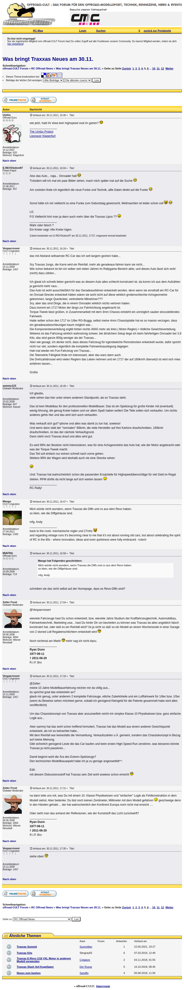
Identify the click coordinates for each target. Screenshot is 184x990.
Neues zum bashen (29, 973)
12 (162, 68)
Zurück (126, 68)
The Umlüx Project (41, 131)
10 (153, 68)
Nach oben (9, 160)
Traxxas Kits (24, 952)
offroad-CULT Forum (15, 68)
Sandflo (84, 973)
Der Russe (86, 966)
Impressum (103, 986)
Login (82, 30)
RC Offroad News (42, 68)
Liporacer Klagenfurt (43, 136)
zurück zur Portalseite (157, 30)
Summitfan (86, 946)
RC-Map (38, 30)
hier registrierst (15, 44)
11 (158, 68)
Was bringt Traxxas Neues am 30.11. (48, 59)
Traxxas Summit (27, 946)
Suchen (101, 30)
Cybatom (85, 959)
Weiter (169, 68)
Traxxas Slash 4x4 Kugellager (35, 966)
